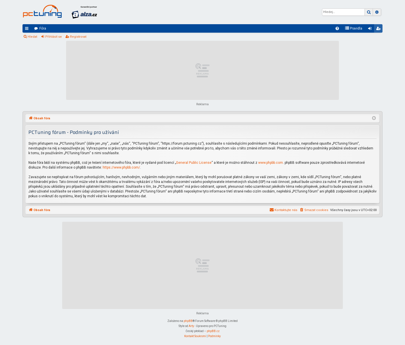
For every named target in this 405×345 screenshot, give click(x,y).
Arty (191, 326)
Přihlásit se (53, 37)
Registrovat (78, 37)
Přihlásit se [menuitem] (371, 29)
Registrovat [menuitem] (379, 29)
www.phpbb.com (270, 163)
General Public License (194, 163)
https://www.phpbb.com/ (121, 167)
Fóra (42, 28)
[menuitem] (337, 28)
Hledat (32, 37)
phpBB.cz (213, 331)
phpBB (188, 320)
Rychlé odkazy (28, 29)
